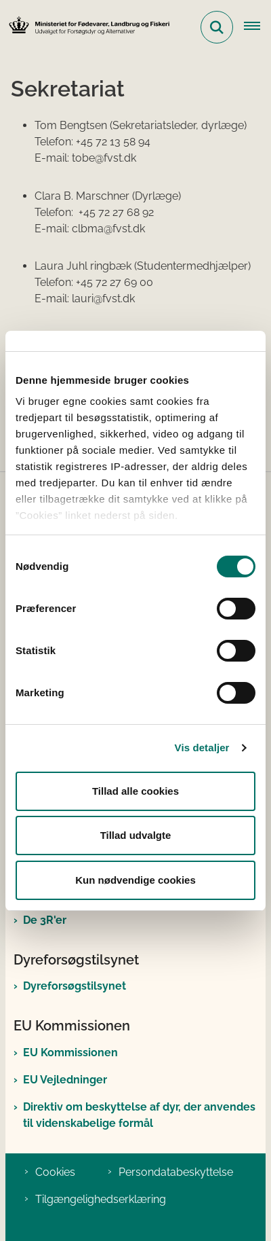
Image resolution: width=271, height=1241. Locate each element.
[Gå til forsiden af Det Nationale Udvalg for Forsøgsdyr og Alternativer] (85, 27)
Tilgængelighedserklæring (100, 1199)
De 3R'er (44, 920)
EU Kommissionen (70, 1052)
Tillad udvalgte (135, 835)
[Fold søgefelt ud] (217, 27)
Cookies (55, 1172)
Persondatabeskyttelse (176, 1172)
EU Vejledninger (65, 1079)
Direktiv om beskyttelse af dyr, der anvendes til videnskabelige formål (139, 1115)
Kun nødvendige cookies (135, 880)
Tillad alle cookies (135, 791)
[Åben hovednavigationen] (257, 27)
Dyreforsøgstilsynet (74, 985)
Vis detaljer (202, 747)
